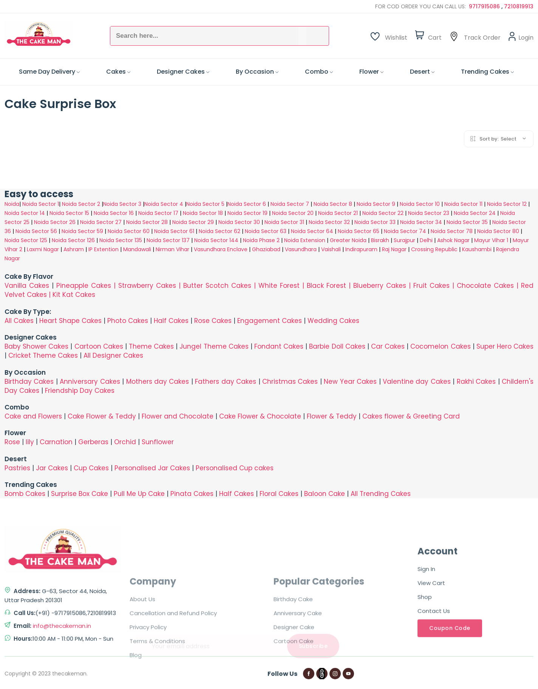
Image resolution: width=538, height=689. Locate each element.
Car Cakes (388, 346)
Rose (12, 441)
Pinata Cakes (191, 493)
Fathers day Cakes (225, 381)
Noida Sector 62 (219, 231)
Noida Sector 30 (239, 222)
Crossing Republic (434, 249)
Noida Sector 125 (26, 240)
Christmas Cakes (290, 381)
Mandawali (137, 249)
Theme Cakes (151, 346)
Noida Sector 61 (174, 231)
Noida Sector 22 (383, 213)
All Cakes (19, 320)
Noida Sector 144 (216, 240)
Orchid (125, 441)
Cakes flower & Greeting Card (411, 416)
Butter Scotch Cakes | (220, 285)
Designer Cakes (183, 71)
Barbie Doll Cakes (337, 346)
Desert (422, 71)
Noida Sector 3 (122, 204)
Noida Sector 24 (475, 213)
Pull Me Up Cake (139, 493)
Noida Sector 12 (507, 204)
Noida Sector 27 (101, 222)
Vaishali (331, 249)
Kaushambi (477, 249)
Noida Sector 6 (246, 204)
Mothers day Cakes (157, 381)
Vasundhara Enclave (221, 249)
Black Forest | (330, 285)
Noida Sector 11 (463, 204)
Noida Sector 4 (163, 204)
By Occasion (257, 71)
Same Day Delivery (49, 71)
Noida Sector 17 (158, 213)
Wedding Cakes (333, 320)
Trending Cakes (487, 71)
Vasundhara (301, 249)
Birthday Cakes (29, 381)
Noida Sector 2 (81, 204)
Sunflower (158, 441)
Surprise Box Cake (79, 493)
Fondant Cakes (278, 346)
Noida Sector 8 (333, 204)
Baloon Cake (324, 493)
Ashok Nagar (453, 240)
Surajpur (404, 240)
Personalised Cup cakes (235, 468)
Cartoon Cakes (98, 346)
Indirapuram (361, 249)
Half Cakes (171, 320)
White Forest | (282, 285)
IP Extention (103, 249)
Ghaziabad (266, 249)
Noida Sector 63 (265, 231)
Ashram (73, 249)
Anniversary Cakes (91, 381)
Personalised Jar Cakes (152, 468)
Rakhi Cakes (476, 381)
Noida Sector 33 (375, 222)
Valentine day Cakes (417, 381)
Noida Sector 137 (168, 240)
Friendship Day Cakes (79, 390)
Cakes (118, 71)
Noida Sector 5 (205, 204)
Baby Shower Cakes (36, 346)
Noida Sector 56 (36, 231)
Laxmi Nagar (43, 249)
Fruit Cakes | (435, 285)
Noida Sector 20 (293, 213)
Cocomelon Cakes (441, 346)
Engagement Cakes (269, 320)
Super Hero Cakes (504, 346)
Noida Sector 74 (405, 231)
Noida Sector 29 (193, 222)
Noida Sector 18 (203, 213)
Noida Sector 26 (55, 222)
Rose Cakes (213, 320)
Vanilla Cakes (27, 285)
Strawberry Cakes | (150, 285)
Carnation (56, 441)
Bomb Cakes (25, 493)
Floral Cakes (279, 493)
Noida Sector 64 (312, 231)
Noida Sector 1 (40, 204)
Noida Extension (304, 240)
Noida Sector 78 (452, 231)
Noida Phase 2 (261, 240)
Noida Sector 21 (338, 213)
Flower (371, 71)
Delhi (426, 240)
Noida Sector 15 (69, 213)
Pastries (17, 468)
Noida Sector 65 (358, 231)
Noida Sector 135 (120, 240)
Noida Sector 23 (428, 213)
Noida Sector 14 (25, 213)
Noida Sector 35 (467, 222)
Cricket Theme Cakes (43, 355)
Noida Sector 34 (421, 222)
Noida (12, 204)
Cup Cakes (91, 468)
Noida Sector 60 (129, 231)
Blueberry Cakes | (383, 285)
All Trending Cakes (381, 493)
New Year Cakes (350, 381)
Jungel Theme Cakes (213, 346)
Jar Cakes (52, 468)
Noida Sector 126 (73, 240)
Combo (319, 71)
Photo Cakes (127, 320)
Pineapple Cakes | (87, 285)
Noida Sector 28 (147, 222)
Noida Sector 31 (284, 222)
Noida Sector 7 (290, 204)
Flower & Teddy (332, 416)
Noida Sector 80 (498, 231)
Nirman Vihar (172, 249)
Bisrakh (380, 240)
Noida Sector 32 (329, 222)
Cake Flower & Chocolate (260, 416)
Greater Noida (348, 240)
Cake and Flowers (33, 416)
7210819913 (518, 6)
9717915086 (485, 6)
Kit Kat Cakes (74, 294)
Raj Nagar (394, 249)
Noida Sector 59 (82, 231)
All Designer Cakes (113, 355)
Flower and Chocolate (177, 416)
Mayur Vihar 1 (491, 240)
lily (30, 441)
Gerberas (93, 441)
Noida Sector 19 (247, 213)
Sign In (426, 658)
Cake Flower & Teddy (102, 416)
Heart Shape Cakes (70, 320)
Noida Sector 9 (376, 204)
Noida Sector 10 (420, 204)
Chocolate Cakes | (489, 285)
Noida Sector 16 (114, 213)
